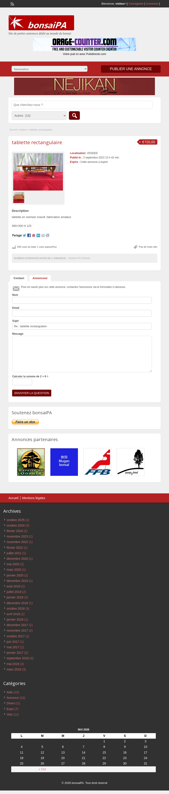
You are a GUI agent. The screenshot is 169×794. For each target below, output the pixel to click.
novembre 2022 (17, 542)
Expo (10, 709)
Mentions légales (33, 498)
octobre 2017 (16, 636)
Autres (23, 129)
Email (15, 307)
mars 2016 (14, 669)
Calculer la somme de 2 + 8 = (30, 376)
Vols (9, 714)
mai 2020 (13, 564)
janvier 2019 (15, 597)
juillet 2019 (14, 592)
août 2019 (13, 586)
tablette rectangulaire (37, 142)
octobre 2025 (16, 520)
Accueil (13, 129)
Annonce (13, 698)
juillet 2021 (14, 553)
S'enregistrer (136, 3)
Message (17, 333)
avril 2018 (13, 614)
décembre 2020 (17, 558)
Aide (10, 692)
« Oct (42, 769)
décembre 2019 (17, 581)
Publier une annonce (131, 69)
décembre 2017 (17, 625)
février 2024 (15, 531)
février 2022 (15, 547)
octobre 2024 (16, 525)
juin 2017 (13, 641)
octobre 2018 (16, 608)
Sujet (15, 320)
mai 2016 (13, 664)
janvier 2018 (15, 619)
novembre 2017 (17, 630)
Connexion (152, 3)
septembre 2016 (18, 658)
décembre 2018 (17, 603)
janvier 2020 (15, 575)
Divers (11, 703)
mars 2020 (14, 569)
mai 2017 (13, 647)
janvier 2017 (15, 652)
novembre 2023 (17, 536)
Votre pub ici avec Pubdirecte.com (84, 54)
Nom (15, 294)
